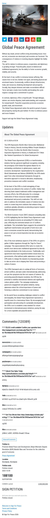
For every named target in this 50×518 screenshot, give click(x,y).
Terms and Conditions (9, 508)
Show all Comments (9, 439)
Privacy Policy (7, 511)
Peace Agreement (8, 456)
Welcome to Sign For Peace (11, 506)
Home (4, 3)
